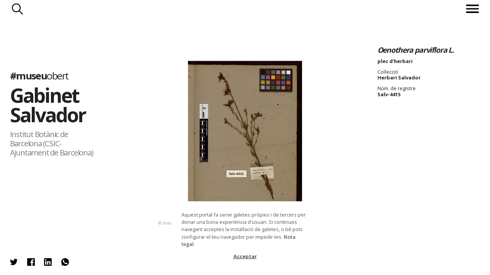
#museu (39, 75)
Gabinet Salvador (47, 105)
